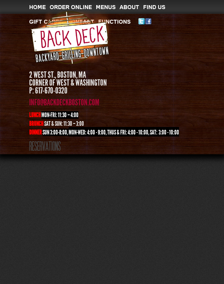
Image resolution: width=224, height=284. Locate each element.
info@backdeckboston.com (64, 102)
